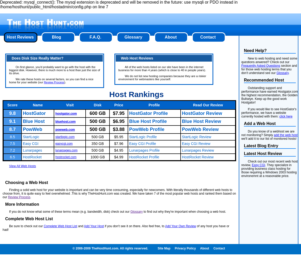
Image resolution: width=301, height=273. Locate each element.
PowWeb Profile (147, 129)
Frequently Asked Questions (260, 66)
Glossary (133, 37)
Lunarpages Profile (144, 150)
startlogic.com (64, 137)
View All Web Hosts (22, 166)
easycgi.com (64, 143)
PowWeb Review (200, 129)
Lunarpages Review (198, 150)
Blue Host (34, 121)
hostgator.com (66, 113)
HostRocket (32, 157)
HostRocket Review (198, 157)
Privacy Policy (185, 248)
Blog (56, 37)
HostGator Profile (148, 113)
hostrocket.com (65, 157)
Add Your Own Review (180, 226)
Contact (208, 37)
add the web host (285, 135)
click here (286, 116)
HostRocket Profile (144, 157)
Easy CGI (30, 144)
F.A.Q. (95, 37)
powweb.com (65, 129)
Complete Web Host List (60, 226)
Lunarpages (32, 150)
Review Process (54, 82)
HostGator (34, 113)
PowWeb (32, 129)
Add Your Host (94, 226)
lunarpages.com (66, 150)
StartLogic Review (196, 137)
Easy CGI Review (196, 144)
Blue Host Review (201, 121)
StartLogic (31, 137)
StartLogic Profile (143, 137)
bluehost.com (65, 121)
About (171, 37)
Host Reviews (20, 37)
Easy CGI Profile (142, 144)
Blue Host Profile (148, 121)
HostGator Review (202, 113)
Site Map (164, 248)
